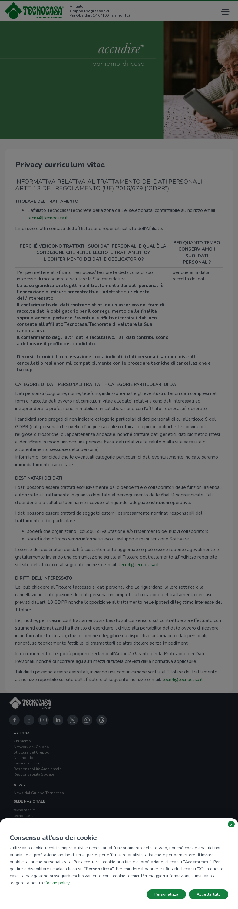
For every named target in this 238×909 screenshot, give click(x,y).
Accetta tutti (209, 894)
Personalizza (166, 894)
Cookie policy (56, 883)
